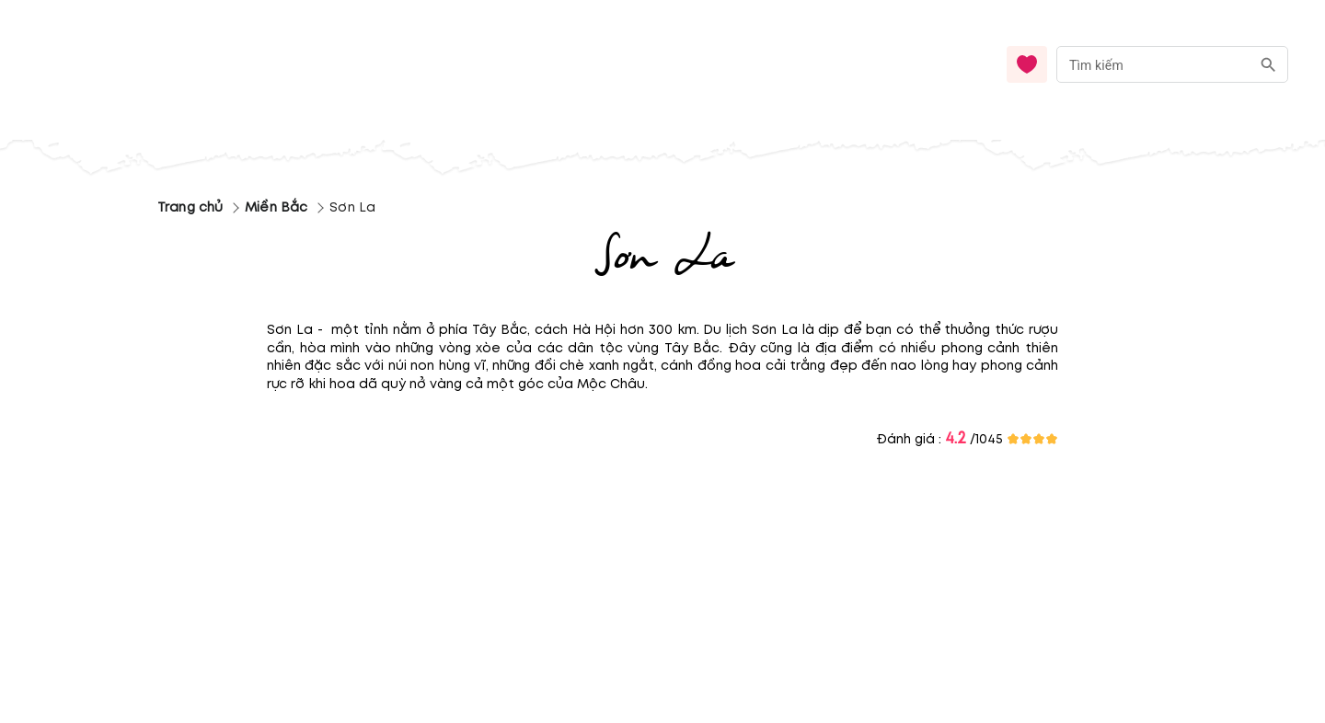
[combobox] (1172, 65)
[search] (1268, 65)
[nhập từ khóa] (1153, 63)
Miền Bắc (276, 207)
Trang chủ (190, 207)
